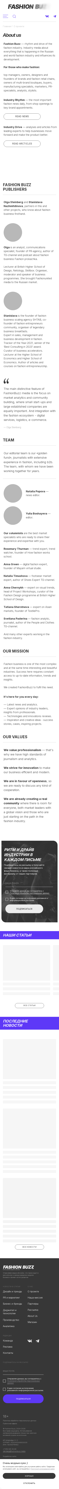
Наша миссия (35, 1297)
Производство (11, 1319)
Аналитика (8, 1326)
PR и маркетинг (11, 1297)
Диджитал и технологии (9, 1312)
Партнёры (33, 1303)
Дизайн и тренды (12, 1291)
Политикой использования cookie (42, 1469)
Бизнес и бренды (12, 1303)
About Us (32, 1316)
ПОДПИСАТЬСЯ (24, 909)
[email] (29, 883)
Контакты (8, 1353)
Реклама (7, 1346)
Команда (8, 1340)
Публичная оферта (10, 1424)
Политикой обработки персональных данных (29, 893)
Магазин (32, 1322)
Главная (7, 26)
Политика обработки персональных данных (19, 1421)
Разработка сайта (9, 1456)
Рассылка (33, 1310)
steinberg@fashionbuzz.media (14, 1451)
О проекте (33, 1291)
